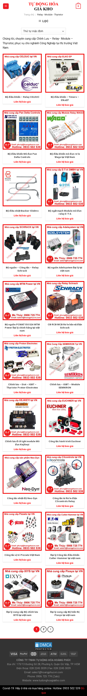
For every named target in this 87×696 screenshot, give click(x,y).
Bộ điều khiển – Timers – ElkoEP (65, 98)
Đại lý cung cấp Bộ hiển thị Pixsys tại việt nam (65, 613)
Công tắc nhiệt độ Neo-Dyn (22, 498)
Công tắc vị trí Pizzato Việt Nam (22, 555)
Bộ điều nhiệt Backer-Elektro (22, 210)
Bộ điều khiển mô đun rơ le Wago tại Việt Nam (65, 155)
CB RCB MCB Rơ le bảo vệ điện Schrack (65, 326)
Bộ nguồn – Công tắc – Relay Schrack (22, 269)
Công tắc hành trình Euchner (65, 441)
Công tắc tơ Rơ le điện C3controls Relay (65, 500)
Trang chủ (29, 14)
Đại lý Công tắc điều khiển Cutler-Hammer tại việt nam (64, 557)
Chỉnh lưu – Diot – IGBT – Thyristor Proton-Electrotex (22, 386)
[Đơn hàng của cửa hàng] (43, 31)
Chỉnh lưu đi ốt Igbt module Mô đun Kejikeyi (22, 443)
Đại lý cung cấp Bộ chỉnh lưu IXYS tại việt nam (22, 613)
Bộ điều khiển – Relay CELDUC (22, 96)
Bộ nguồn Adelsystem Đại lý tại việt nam (65, 269)
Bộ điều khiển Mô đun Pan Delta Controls (22, 155)
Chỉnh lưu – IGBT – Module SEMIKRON (65, 386)
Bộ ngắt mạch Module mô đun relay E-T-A (64, 212)
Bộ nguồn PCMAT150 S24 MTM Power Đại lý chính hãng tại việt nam (22, 327)
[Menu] (6, 6)
